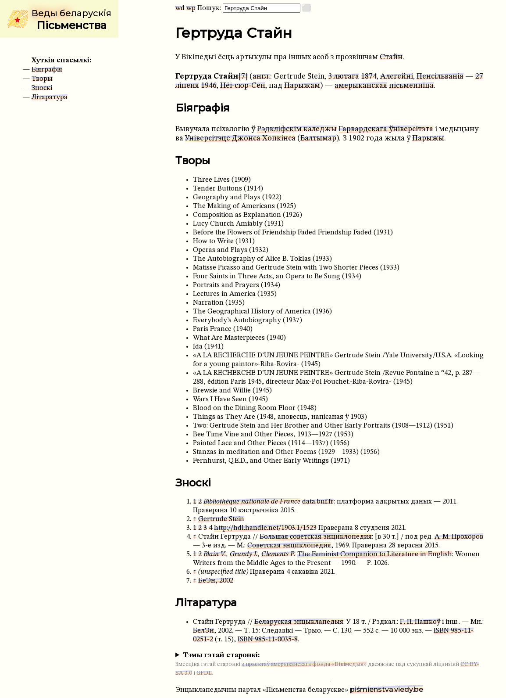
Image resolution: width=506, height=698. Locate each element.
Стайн (391, 57)
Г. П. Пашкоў (420, 622)
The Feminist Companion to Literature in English (374, 554)
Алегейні (396, 76)
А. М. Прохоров (459, 536)
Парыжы (428, 138)
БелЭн (203, 630)
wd (180, 8)
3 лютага (343, 76)
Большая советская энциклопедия (316, 536)
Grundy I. (244, 554)
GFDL (204, 673)
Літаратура (50, 97)
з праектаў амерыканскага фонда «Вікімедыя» (304, 664)
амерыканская (361, 86)
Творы (42, 79)
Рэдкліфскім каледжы (297, 129)
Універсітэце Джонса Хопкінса (240, 138)
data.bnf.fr (318, 501)
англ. (261, 76)
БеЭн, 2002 (215, 580)
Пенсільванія (440, 76)
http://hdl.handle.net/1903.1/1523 (265, 528)
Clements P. (278, 554)
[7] (243, 76)
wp (191, 8)
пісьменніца (411, 86)
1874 (369, 76)
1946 (209, 86)
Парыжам (302, 86)
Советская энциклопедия (289, 545)
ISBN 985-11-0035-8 (268, 639)
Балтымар (318, 138)
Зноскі (42, 88)
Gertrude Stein (221, 519)
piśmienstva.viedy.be (386, 689)
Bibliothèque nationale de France (251, 501)
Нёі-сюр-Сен (242, 86)
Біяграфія (47, 69)
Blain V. (214, 554)
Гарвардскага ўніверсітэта (386, 129)
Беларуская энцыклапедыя (298, 622)
